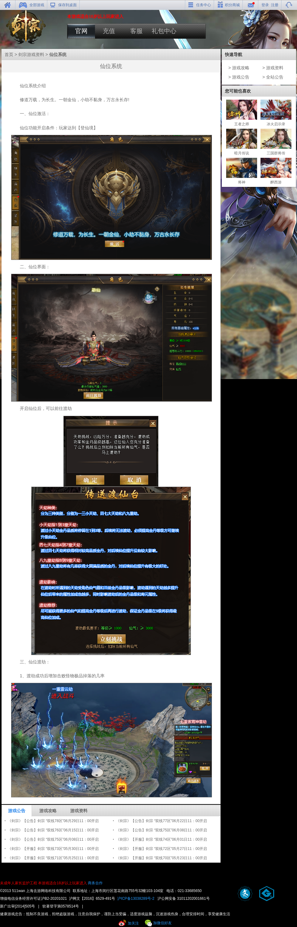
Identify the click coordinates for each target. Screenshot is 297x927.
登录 (265, 5)
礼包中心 (164, 31)
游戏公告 (16, 810)
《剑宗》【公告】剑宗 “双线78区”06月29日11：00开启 (53, 821)
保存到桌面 (67, 5)
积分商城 (232, 5)
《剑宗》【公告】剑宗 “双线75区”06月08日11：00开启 (161, 830)
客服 (136, 31)
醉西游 (275, 171)
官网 (81, 31)
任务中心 (203, 5)
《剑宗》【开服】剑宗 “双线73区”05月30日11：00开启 (53, 849)
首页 (9, 54)
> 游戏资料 (272, 67)
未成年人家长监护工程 (18, 883)
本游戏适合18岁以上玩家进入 (62, 883)
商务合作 (95, 883)
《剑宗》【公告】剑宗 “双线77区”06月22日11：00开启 (161, 821)
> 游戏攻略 (238, 67)
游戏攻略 (48, 810)
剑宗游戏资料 (31, 54)
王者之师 (241, 113)
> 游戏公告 (238, 77)
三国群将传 (275, 142)
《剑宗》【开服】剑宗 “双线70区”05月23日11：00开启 (161, 858)
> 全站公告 (272, 77)
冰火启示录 (275, 113)
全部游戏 (36, 5)
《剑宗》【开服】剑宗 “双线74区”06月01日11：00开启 (161, 839)
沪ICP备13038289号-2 (135, 898)
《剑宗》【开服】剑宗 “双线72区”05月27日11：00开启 (161, 849)
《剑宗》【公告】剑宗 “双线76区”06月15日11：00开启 (53, 830)
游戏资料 (79, 810)
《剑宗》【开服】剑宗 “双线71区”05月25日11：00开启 (53, 858)
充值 (109, 31)
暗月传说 (241, 142)
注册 (274, 5)
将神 (241, 171)
